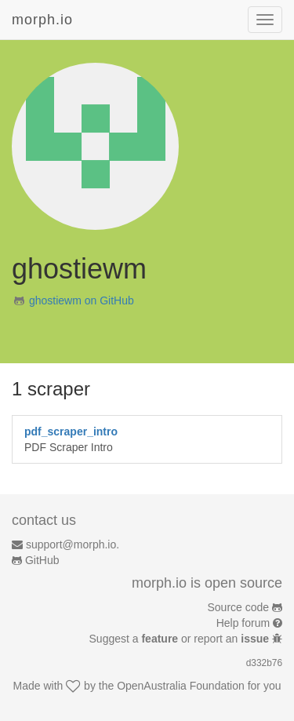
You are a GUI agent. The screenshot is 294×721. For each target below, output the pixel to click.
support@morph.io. (72, 544)
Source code (239, 607)
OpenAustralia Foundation (181, 685)
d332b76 (264, 662)
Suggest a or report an (180, 638)
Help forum (243, 623)
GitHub (42, 560)
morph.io (42, 19)
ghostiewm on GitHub (81, 300)
